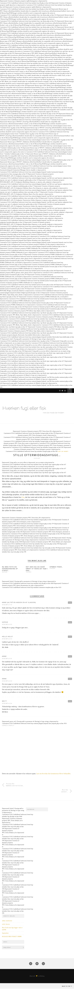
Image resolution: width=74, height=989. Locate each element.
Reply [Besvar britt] (70, 701)
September (5, 933)
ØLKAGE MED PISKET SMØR (11, 937)
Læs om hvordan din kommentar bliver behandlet (53, 774)
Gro (23, 498)
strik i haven (6, 925)
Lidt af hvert (63, 451)
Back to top (67, 986)
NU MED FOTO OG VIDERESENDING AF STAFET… (10, 569)
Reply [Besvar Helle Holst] (70, 637)
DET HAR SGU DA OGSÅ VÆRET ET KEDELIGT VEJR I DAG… (37, 569)
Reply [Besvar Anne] (70, 656)
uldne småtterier (7, 921)
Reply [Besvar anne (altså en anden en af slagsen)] (70, 603)
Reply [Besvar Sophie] (70, 622)
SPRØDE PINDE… (56, 567)
